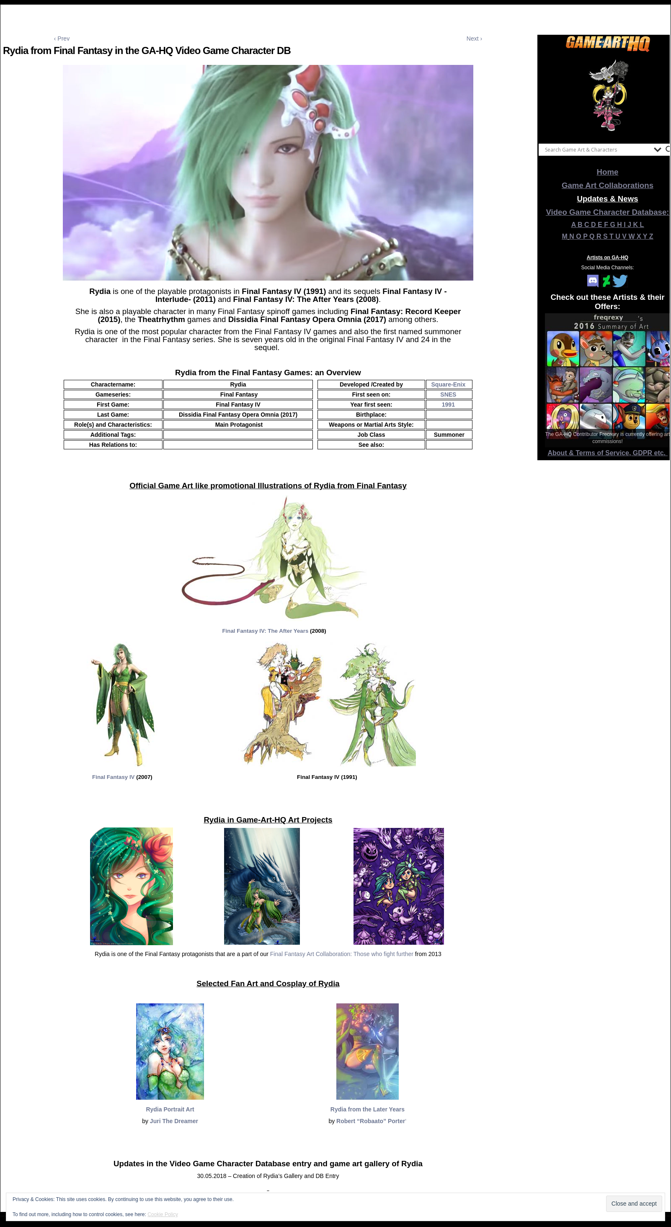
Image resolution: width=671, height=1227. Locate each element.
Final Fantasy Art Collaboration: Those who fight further (341, 954)
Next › (474, 38)
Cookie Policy (162, 1214)
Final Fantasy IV (113, 777)
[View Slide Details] (607, 96)
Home (608, 172)
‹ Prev (62, 38)
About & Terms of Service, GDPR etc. (608, 452)
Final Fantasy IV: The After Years (265, 631)
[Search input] (597, 149)
